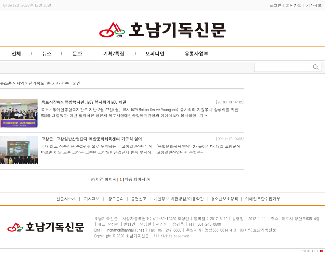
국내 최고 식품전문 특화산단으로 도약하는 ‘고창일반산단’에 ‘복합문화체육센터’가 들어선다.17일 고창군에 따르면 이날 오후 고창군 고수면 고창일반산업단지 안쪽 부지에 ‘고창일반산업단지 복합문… (140, 149)
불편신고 (139, 198)
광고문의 (115, 198)
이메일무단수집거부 (262, 198)
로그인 (275, 5)
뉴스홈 (6, 83)
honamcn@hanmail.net (125, 230)
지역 (20, 83)
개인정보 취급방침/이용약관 (179, 198)
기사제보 (314, 5)
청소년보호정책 (224, 198)
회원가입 (294, 5)
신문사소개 (66, 198)
